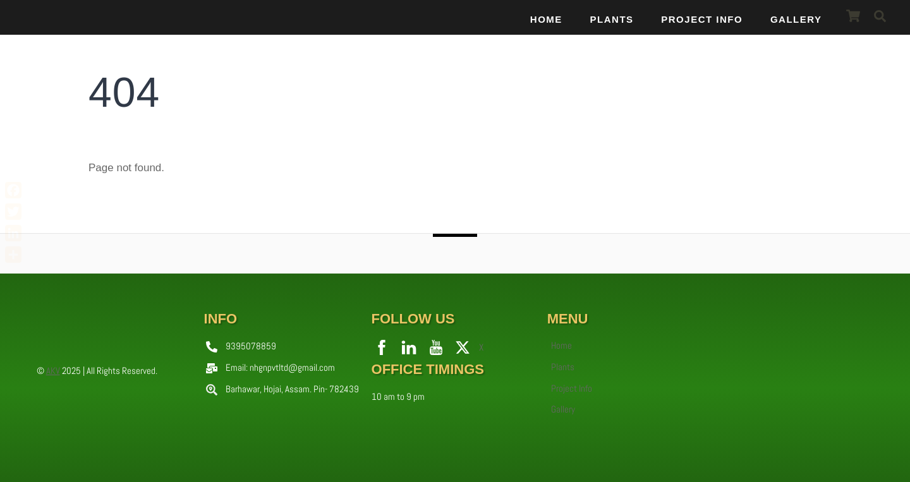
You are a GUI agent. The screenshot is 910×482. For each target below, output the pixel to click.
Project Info (702, 19)
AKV (53, 371)
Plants (612, 19)
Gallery (796, 19)
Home (546, 19)
